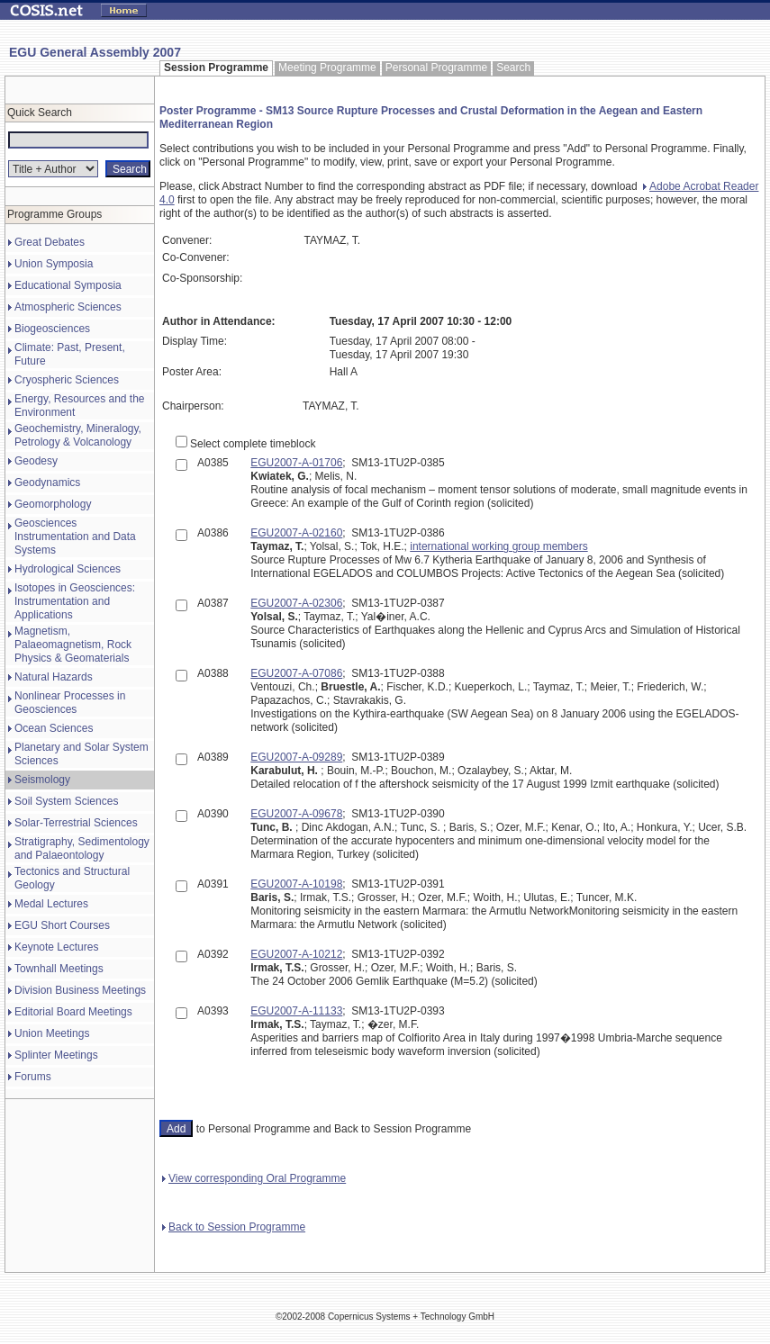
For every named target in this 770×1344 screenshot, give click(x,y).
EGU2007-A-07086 (296, 673)
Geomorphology (52, 504)
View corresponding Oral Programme (254, 1178)
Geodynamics (47, 482)
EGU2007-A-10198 (296, 884)
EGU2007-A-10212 (296, 954)
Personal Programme (436, 67)
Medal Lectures (51, 904)
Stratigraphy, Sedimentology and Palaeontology (81, 848)
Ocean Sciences (53, 728)
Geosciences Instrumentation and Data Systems (75, 536)
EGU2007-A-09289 (296, 757)
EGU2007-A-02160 (296, 533)
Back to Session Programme (233, 1227)
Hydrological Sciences (67, 569)
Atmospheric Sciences (68, 307)
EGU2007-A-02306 (296, 603)
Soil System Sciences (66, 801)
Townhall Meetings (59, 968)
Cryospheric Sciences (66, 380)
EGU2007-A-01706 (296, 462)
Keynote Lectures (56, 947)
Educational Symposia (68, 285)
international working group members (498, 546)
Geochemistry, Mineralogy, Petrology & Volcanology (77, 435)
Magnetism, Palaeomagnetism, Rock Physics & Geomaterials (72, 644)
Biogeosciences (52, 328)
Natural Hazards (53, 677)
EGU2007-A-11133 (296, 1011)
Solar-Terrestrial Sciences (76, 822)
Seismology (42, 779)
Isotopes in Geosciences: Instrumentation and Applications (74, 601)
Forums (32, 1076)
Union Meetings (51, 1033)
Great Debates (49, 242)
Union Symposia (53, 263)
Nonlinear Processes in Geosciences (69, 703)
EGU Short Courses (62, 925)
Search (513, 67)
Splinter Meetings (56, 1055)
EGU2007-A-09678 (296, 813)
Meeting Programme (327, 67)
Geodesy (36, 461)
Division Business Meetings (80, 990)
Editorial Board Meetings (73, 1012)
